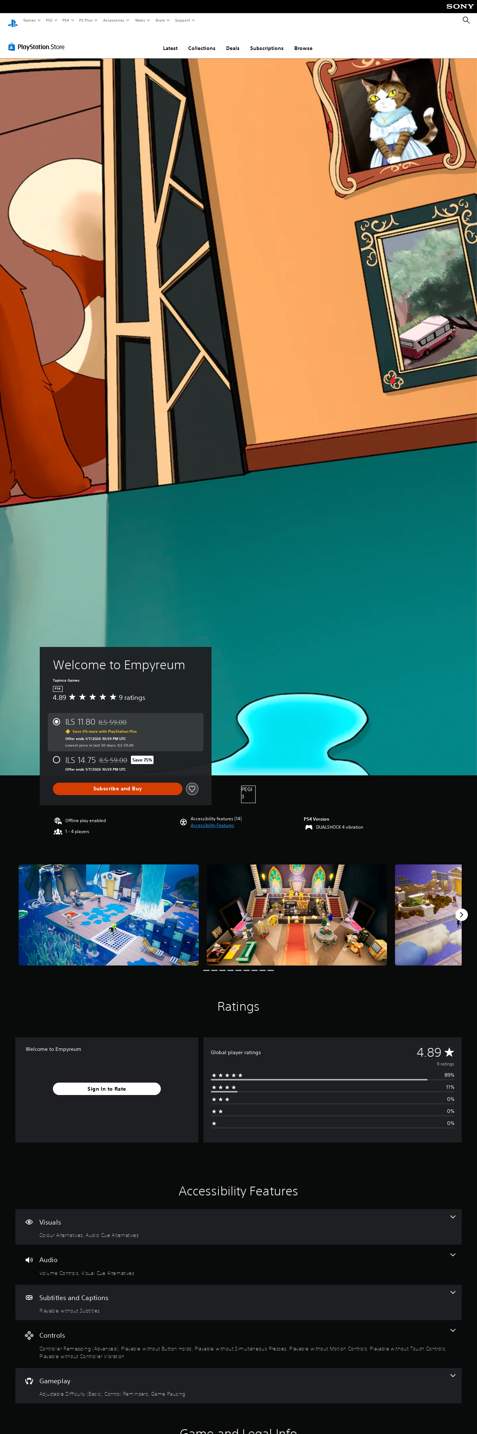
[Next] (461, 908)
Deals (233, 41)
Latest (170, 41)
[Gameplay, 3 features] (238, 1379)
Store (160, 20)
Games (29, 20)
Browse (303, 41)
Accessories (113, 20)
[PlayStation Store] (38, 40)
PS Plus (86, 20)
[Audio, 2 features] (238, 1258)
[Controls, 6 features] (238, 1337)
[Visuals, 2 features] (238, 1220)
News (140, 20)
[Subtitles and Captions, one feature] (238, 1296)
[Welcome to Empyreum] (109, 908)
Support (182, 20)
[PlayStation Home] (13, 20)
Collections (202, 41)
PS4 (65, 20)
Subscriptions (267, 41)
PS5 (49, 20)
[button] (212, 818)
